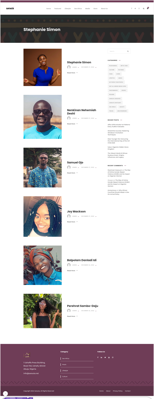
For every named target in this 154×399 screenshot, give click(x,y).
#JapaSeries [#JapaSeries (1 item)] (113, 65)
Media (87, 9)
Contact (128, 391)
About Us (104, 9)
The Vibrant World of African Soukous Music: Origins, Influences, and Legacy (117, 155)
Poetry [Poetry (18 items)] (124, 90)
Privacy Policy (117, 391)
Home (48, 9)
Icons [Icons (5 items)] (118, 74)
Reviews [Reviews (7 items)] (111, 94)
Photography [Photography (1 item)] (113, 90)
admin (74, 67)
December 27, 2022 (87, 67)
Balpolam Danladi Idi (82, 260)
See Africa (78, 9)
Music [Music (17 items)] (120, 78)
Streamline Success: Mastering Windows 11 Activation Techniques (118, 133)
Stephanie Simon (79, 62)
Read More (72, 73)
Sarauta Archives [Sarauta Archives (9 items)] (115, 98)
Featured (57, 9)
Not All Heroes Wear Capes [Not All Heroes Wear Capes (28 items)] (117, 86)
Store (95, 9)
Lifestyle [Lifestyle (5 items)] (112, 78)
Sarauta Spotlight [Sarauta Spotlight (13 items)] (115, 102)
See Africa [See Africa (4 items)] (112, 107)
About (108, 391)
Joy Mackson (76, 211)
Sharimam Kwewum (115, 170)
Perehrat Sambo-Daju (82, 306)
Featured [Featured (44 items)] (121, 70)
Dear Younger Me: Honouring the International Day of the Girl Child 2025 (119, 141)
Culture (64, 376)
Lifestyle (68, 9)
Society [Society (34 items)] (122, 107)
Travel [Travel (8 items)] (111, 111)
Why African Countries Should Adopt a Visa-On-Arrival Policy (118, 192)
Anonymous (112, 190)
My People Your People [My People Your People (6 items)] (116, 82)
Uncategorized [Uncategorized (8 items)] (122, 111)
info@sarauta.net (31, 373)
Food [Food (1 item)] (111, 74)
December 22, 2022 (87, 265)
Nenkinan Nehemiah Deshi (81, 111)
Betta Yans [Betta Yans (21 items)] (124, 65)
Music (64, 364)
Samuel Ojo (75, 162)
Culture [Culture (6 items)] (111, 70)
